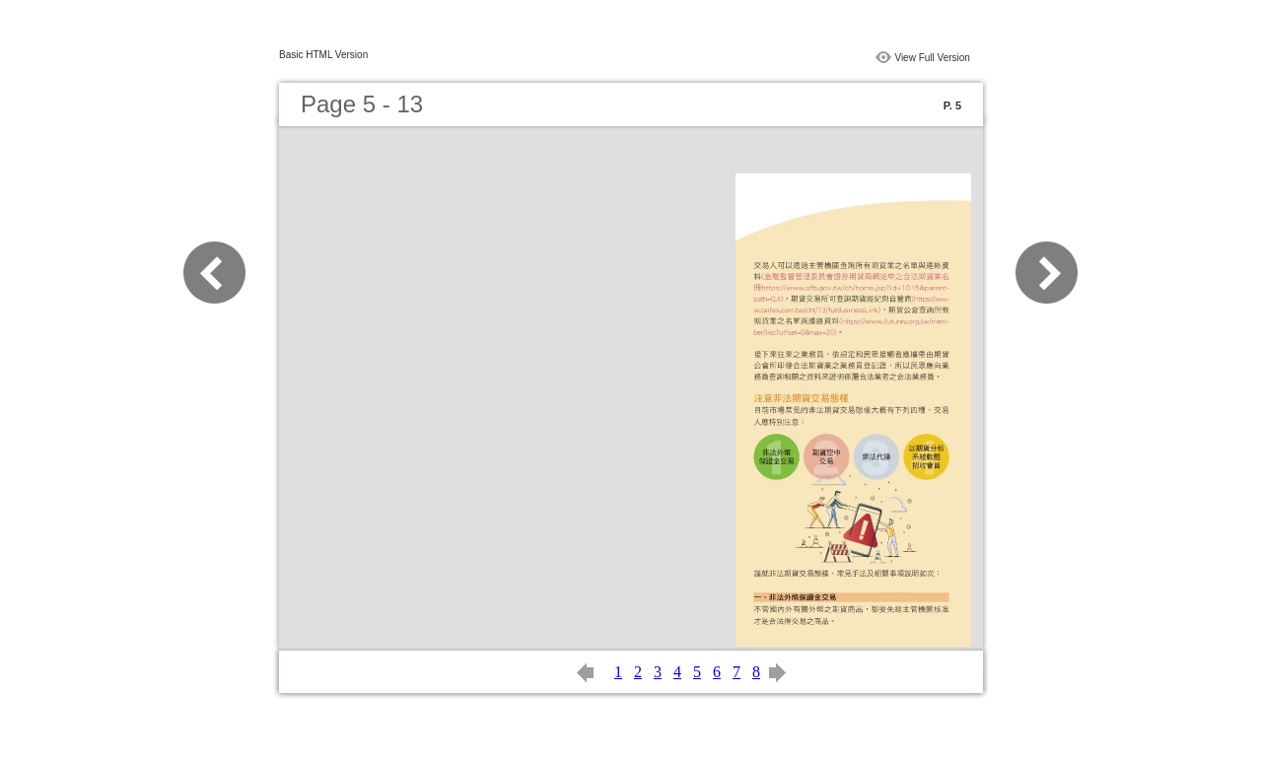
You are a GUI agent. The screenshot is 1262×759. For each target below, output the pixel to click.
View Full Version (932, 57)
